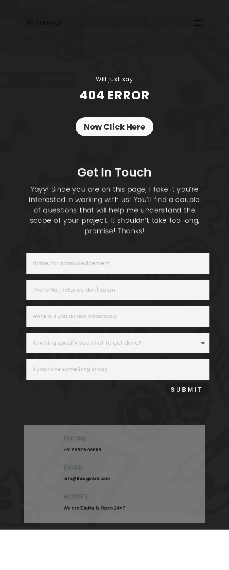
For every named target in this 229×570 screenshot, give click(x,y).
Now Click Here (114, 126)
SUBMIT (197, 389)
